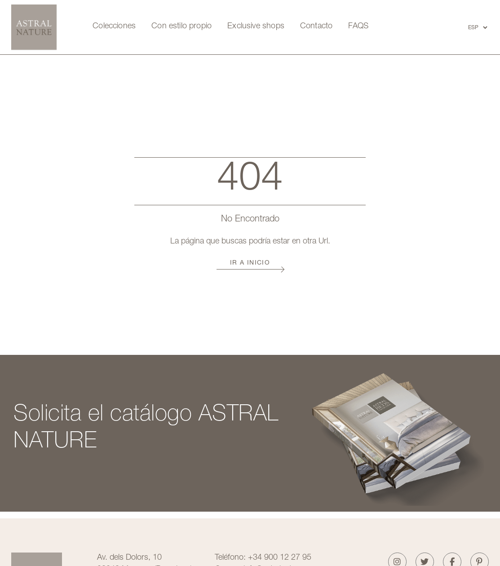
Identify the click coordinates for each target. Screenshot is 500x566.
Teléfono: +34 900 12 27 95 (263, 558)
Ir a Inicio (250, 263)
